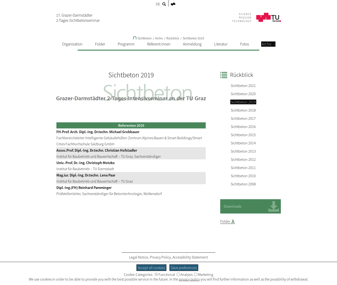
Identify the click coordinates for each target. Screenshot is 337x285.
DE (158, 4)
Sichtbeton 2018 (243, 110)
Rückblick (172, 38)
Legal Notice (138, 257)
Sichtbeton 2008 (243, 184)
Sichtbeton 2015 (243, 134)
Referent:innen (158, 44)
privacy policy (189, 279)
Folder (100, 44)
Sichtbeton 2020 (243, 93)
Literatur (220, 44)
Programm (126, 44)
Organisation (72, 44)
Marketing (203, 274)
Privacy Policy (160, 257)
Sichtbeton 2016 (243, 126)
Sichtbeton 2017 (243, 118)
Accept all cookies (151, 267)
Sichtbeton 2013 (243, 151)
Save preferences (184, 267)
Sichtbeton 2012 (243, 159)
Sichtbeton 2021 (243, 85)
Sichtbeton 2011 (243, 167)
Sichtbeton (142, 38)
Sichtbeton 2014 (243, 143)
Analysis (185, 274)
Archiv (268, 44)
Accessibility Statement (190, 257)
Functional (165, 274)
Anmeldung (192, 44)
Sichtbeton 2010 (243, 175)
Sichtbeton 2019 (193, 38)
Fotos (244, 44)
